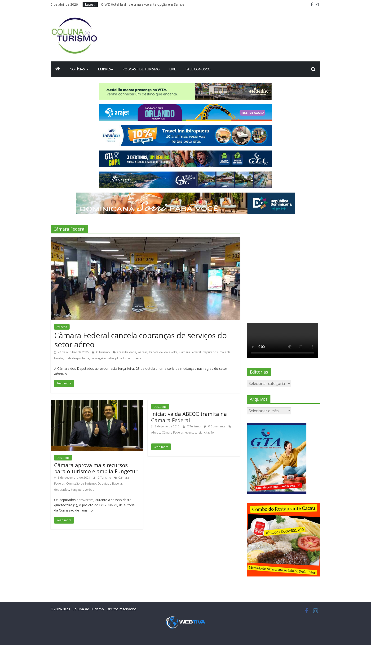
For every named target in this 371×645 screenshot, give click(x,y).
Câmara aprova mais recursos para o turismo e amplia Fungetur (95, 468)
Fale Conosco (198, 69)
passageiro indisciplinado (108, 358)
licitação (208, 432)
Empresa (105, 69)
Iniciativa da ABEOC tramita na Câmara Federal (189, 416)
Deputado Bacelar (110, 484)
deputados (210, 352)
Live (172, 69)
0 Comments (214, 426)
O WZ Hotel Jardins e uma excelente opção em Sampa (143, 4)
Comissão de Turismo (81, 484)
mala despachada (77, 358)
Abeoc (155, 432)
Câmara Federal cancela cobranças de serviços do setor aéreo (140, 339)
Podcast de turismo (141, 69)
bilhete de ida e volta (163, 352)
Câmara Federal (190, 352)
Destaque (63, 458)
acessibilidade (126, 352)
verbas (89, 490)
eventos (190, 432)
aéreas (142, 352)
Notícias (77, 69)
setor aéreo (135, 358)
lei (199, 432)
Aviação (62, 327)
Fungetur (77, 490)
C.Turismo (103, 352)
